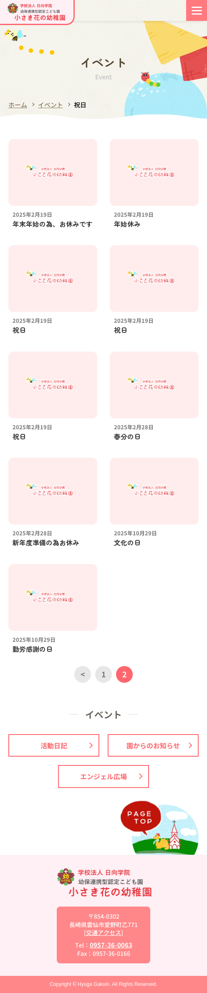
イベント (50, 104)
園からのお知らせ (159, 745)
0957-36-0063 (111, 944)
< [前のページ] (83, 674)
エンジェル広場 (111, 776)
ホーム (17, 104)
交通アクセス (103, 932)
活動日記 (66, 745)
